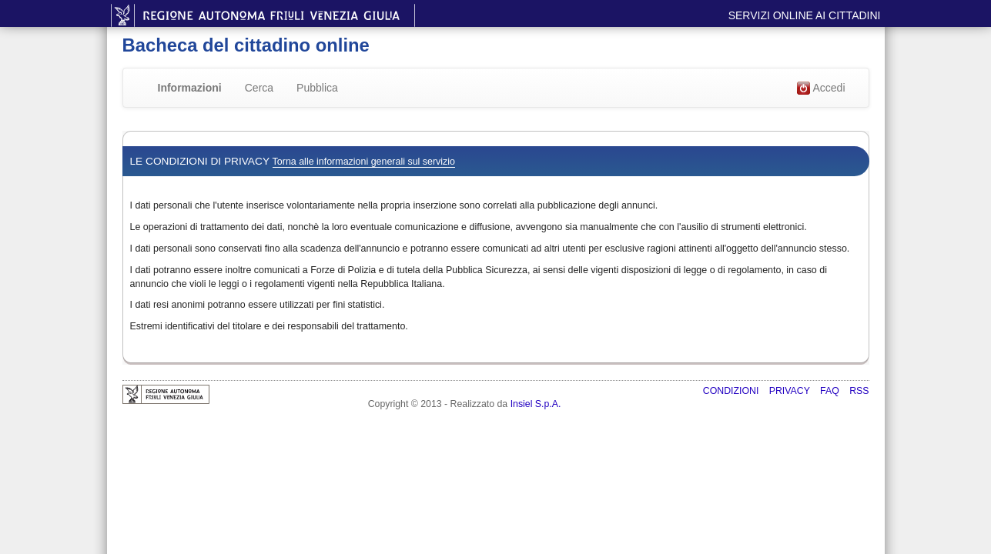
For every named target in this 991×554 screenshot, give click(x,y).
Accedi (821, 88)
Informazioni (190, 88)
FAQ (831, 390)
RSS (859, 390)
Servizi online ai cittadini (804, 15)
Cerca (259, 88)
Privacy (790, 390)
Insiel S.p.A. (536, 404)
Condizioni (732, 390)
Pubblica (317, 88)
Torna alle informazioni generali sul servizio (364, 161)
